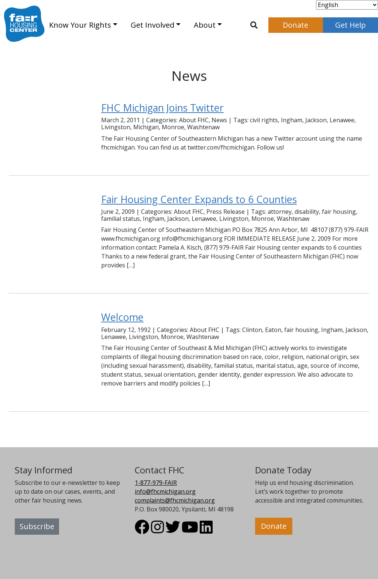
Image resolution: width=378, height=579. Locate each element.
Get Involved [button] (152, 25)
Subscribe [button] (37, 526)
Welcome (122, 317)
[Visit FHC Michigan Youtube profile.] (190, 530)
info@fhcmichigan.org (165, 491)
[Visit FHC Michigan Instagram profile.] (157, 530)
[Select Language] (347, 5)
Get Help (350, 25)
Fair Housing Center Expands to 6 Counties (199, 199)
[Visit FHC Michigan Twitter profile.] (172, 530)
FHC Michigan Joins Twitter (162, 107)
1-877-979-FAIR (156, 483)
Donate (295, 25)
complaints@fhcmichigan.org (175, 500)
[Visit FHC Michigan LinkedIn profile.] (206, 530)
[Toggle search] (253, 25)
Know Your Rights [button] (80, 25)
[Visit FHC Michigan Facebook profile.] (142, 530)
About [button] (205, 25)
